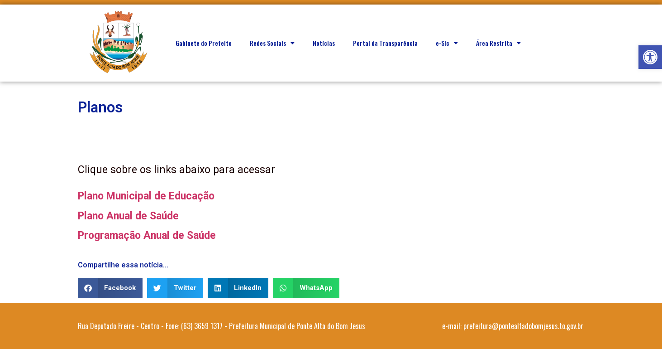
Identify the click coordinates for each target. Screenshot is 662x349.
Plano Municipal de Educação (146, 196)
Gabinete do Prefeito (204, 43)
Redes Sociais (272, 43)
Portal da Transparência (385, 43)
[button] (650, 57)
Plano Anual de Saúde (128, 216)
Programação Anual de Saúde (147, 235)
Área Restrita (498, 43)
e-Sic (447, 43)
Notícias (324, 43)
